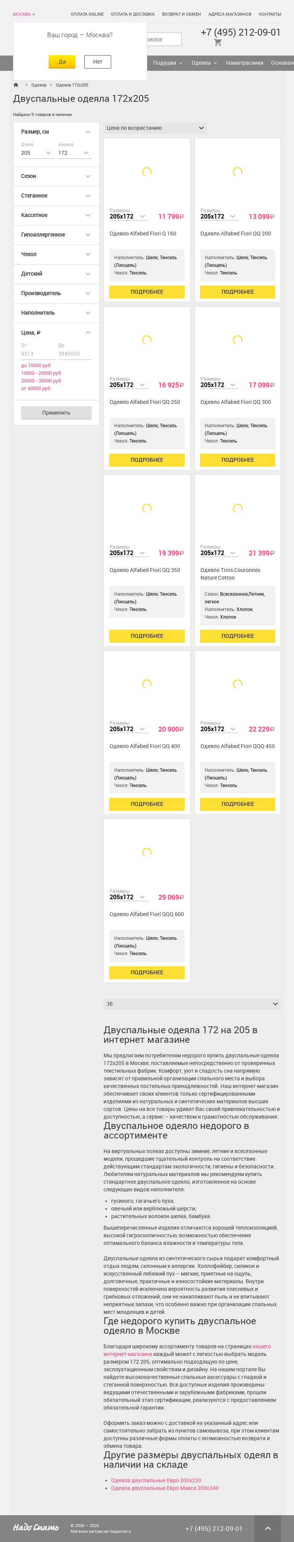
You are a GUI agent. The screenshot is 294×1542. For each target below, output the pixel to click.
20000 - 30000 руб (41, 381)
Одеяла (201, 63)
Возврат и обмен (181, 14)
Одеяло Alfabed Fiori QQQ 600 (147, 914)
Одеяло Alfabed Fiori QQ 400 (145, 746)
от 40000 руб (35, 388)
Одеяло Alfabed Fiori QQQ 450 (237, 746)
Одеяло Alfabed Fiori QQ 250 (145, 402)
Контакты (270, 14)
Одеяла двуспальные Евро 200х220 (156, 1480)
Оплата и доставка (132, 14)
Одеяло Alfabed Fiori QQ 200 (235, 233)
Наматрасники (244, 63)
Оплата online (87, 14)
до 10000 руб (36, 365)
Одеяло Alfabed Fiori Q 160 (143, 233)
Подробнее (147, 292)
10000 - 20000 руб (41, 373)
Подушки (164, 63)
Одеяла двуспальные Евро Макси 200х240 (164, 1488)
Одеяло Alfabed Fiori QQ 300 (235, 402)
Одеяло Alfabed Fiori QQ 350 (145, 570)
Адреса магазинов (230, 14)
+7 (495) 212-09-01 (241, 32)
